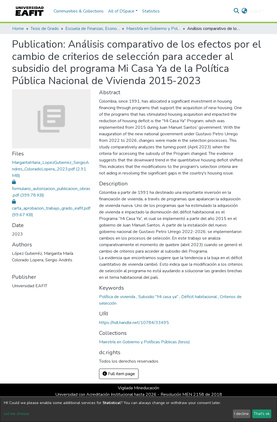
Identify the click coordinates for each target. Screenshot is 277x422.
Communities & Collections (79, 11)
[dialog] (138, 409)
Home (18, 29)
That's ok (262, 413)
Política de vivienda (117, 297)
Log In (255, 11)
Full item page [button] (119, 374)
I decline (241, 413)
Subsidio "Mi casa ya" (158, 297)
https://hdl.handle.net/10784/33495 (134, 323)
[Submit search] (236, 11)
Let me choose (16, 413)
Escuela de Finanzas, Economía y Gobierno (92, 29)
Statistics (151, 11)
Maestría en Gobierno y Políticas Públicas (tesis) (153, 29)
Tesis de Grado (44, 29)
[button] (244, 11)
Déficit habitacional (199, 297)
